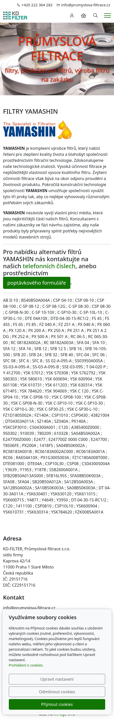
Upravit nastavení (56, 679)
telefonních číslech (49, 266)
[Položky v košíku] (83, 15)
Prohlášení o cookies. (26, 665)
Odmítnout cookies (57, 692)
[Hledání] (95, 16)
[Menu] (107, 15)
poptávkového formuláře (36, 282)
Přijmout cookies (57, 704)
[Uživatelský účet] (72, 15)
